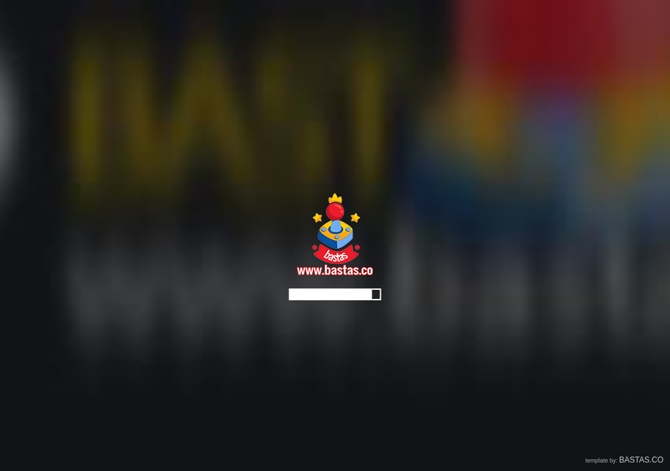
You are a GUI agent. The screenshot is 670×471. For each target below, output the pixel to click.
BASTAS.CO (641, 459)
